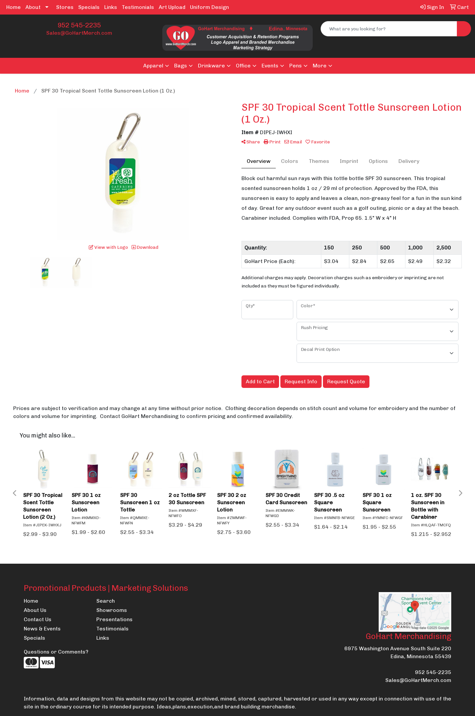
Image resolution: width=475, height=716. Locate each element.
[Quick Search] (389, 28)
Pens (295, 65)
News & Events (42, 628)
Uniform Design (209, 7)
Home (13, 7)
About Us (35, 610)
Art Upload (172, 7)
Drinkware (211, 65)
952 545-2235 (79, 25)
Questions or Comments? (56, 652)
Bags (180, 65)
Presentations (114, 619)
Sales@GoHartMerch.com (79, 33)
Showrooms (111, 610)
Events (270, 65)
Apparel (153, 65)
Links (110, 7)
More (320, 65)
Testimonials (138, 7)
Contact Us (37, 619)
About (33, 7)
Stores (65, 7)
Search (105, 601)
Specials (89, 7)
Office (243, 65)
